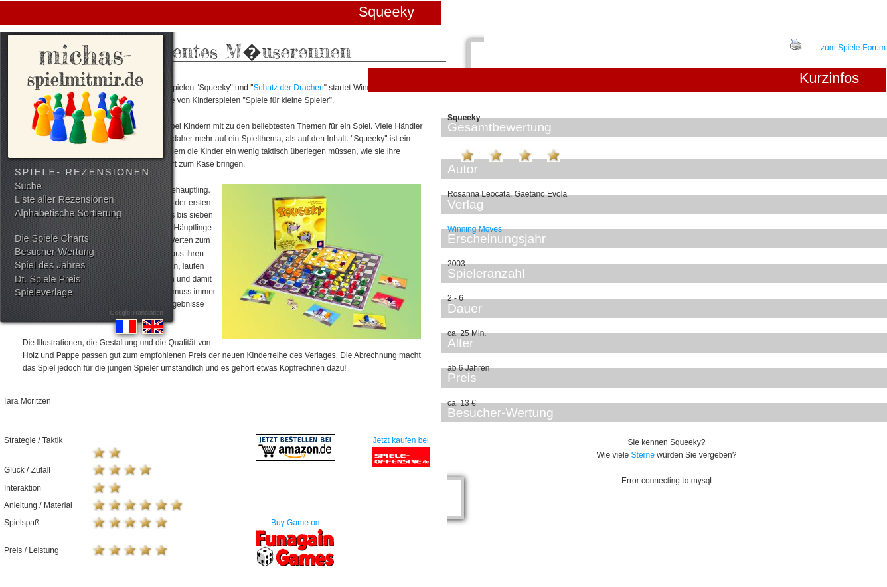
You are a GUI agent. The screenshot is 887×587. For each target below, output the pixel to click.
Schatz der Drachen (289, 87)
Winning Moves (474, 229)
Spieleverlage (43, 292)
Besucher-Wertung (54, 251)
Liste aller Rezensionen (64, 199)
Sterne (643, 455)
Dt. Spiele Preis (47, 279)
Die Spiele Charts (52, 238)
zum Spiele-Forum (853, 47)
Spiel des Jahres (50, 265)
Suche (28, 186)
